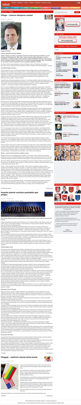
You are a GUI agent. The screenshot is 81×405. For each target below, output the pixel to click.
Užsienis (16, 7)
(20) (77, 125)
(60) (67, 104)
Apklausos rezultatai (67, 231)
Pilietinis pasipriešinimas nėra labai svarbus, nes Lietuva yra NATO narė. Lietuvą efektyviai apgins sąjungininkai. (66, 225)
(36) (68, 136)
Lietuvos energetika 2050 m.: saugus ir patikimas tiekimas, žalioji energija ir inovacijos (63, 86)
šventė (8, 363)
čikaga (4, 21)
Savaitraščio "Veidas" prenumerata (67, 46)
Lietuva (7, 7)
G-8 (7, 200)
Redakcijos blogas (46, 2)
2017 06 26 (58, 61)
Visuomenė (65, 7)
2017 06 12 (58, 68)
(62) (59, 95)
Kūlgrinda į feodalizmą (69, 125)
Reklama (31, 2)
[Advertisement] (66, 172)
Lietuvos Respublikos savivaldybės (64, 184)
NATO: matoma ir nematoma (71, 117)
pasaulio (12, 200)
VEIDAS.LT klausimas (60, 203)
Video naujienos (59, 53)
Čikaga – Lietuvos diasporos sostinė (17, 15)
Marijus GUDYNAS (10, 21)
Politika (26, 7)
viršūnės (21, 200)
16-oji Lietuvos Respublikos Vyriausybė (65, 144)
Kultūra (46, 7)
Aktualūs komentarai (7, 188)
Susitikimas (17, 200)
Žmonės (75, 7)
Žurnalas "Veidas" (59, 16)
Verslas (36, 7)
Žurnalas (14, 2)
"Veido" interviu (59, 80)
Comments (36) (49, 188)
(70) (64, 118)
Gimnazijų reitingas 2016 (67, 37)
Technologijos (55, 7)
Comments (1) (50, 353)
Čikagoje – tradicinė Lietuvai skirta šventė (19, 357)
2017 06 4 (58, 74)
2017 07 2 (58, 56)
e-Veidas (26, 2)
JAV (9, 200)
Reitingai (20, 2)
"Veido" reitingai (59, 34)
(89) (56, 89)
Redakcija (37, 2)
